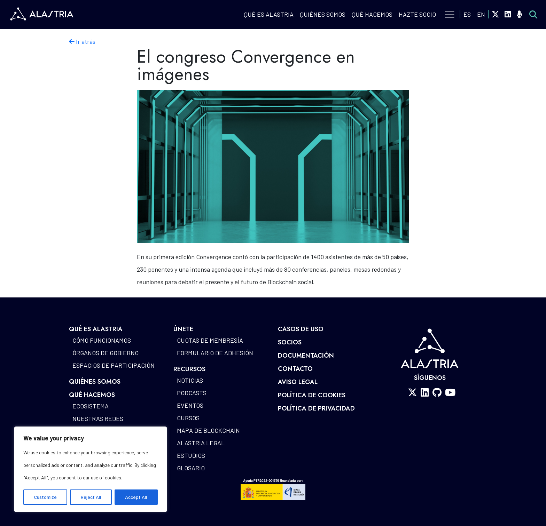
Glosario (191, 468)
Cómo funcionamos (101, 340)
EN (481, 14)
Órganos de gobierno (105, 353)
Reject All (91, 497)
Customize (45, 497)
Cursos (188, 418)
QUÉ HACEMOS (372, 14)
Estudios (191, 455)
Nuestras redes (97, 418)
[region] (90, 469)
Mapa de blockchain (208, 430)
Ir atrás (82, 41)
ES (467, 14)
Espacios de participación (113, 365)
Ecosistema (90, 406)
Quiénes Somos (322, 14)
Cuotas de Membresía (210, 340)
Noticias (190, 380)
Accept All (136, 497)
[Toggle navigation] (449, 15)
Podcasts (191, 393)
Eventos (190, 405)
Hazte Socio (417, 14)
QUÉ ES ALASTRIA (269, 14)
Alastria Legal (201, 443)
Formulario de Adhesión (215, 353)
